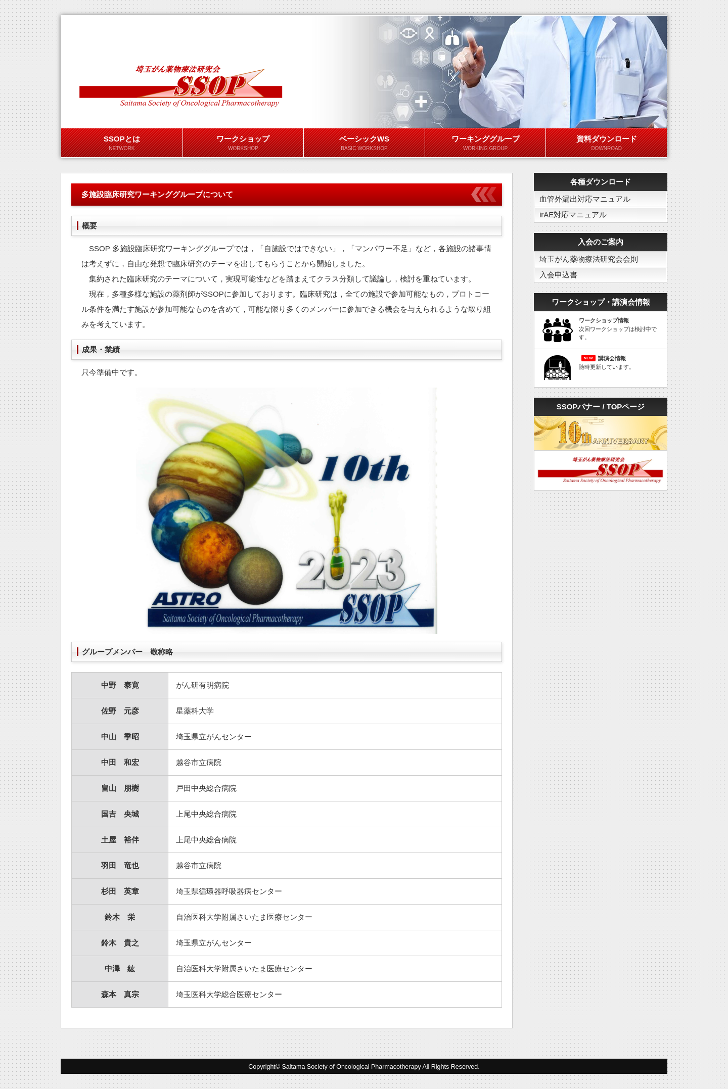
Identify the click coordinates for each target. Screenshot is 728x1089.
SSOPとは (122, 143)
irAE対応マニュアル (573, 214)
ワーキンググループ (485, 143)
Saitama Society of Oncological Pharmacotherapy (351, 1066)
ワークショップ (243, 143)
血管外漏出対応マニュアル (584, 199)
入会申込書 (558, 274)
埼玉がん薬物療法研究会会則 (588, 259)
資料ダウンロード (606, 143)
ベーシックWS (364, 143)
